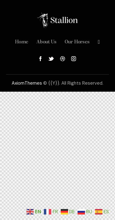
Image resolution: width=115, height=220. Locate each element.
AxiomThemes (27, 83)
